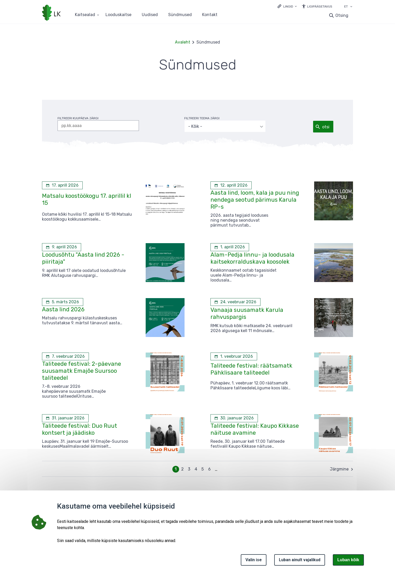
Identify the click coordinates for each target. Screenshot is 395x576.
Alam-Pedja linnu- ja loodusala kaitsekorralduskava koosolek (252, 258)
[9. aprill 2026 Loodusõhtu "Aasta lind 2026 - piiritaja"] (61, 247)
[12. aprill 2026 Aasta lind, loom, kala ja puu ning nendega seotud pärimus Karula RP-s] (231, 185)
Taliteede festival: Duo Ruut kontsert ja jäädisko (79, 429)
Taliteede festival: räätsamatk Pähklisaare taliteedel (251, 369)
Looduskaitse (118, 15)
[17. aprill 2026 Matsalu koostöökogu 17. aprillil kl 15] (62, 185)
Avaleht (182, 42)
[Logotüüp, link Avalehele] (51, 13)
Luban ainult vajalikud (299, 559)
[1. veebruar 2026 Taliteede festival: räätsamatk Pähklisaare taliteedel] (233, 356)
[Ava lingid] (287, 6)
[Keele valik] (351, 7)
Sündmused (180, 15)
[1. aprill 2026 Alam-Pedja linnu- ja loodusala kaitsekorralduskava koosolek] (229, 247)
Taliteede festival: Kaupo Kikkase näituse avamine (254, 429)
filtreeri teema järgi (203, 118)
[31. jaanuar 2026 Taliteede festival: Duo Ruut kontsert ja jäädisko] (65, 418)
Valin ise (253, 559)
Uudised (150, 15)
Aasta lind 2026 (63, 309)
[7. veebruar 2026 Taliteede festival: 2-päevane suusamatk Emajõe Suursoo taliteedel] (65, 356)
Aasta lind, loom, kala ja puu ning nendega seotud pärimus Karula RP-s (254, 199)
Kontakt (209, 15)
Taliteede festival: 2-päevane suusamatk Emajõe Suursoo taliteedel (81, 370)
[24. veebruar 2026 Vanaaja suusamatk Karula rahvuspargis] (235, 302)
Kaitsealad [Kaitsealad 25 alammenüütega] (85, 15)
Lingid (288, 6)
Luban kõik (348, 560)
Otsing (341, 15)
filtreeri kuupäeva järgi (78, 118)
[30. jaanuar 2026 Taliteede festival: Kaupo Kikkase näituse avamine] (234, 418)
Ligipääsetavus (319, 6)
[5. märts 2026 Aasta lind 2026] (62, 302)
